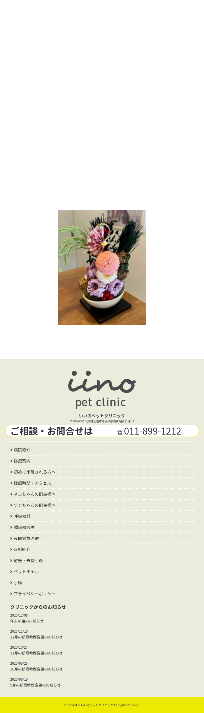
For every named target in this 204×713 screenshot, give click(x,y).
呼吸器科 (22, 516)
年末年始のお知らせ (27, 621)
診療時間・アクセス (32, 483)
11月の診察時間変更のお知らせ (36, 653)
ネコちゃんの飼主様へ (35, 494)
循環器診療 (24, 527)
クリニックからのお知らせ (38, 606)
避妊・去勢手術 (28, 560)
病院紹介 (22, 449)
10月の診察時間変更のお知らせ (36, 669)
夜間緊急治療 (26, 538)
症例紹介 (22, 549)
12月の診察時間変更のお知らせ (36, 637)
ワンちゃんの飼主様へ (35, 505)
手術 (18, 582)
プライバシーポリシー (35, 593)
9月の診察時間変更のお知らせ (35, 685)
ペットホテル (26, 571)
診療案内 (22, 461)
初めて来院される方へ (35, 472)
